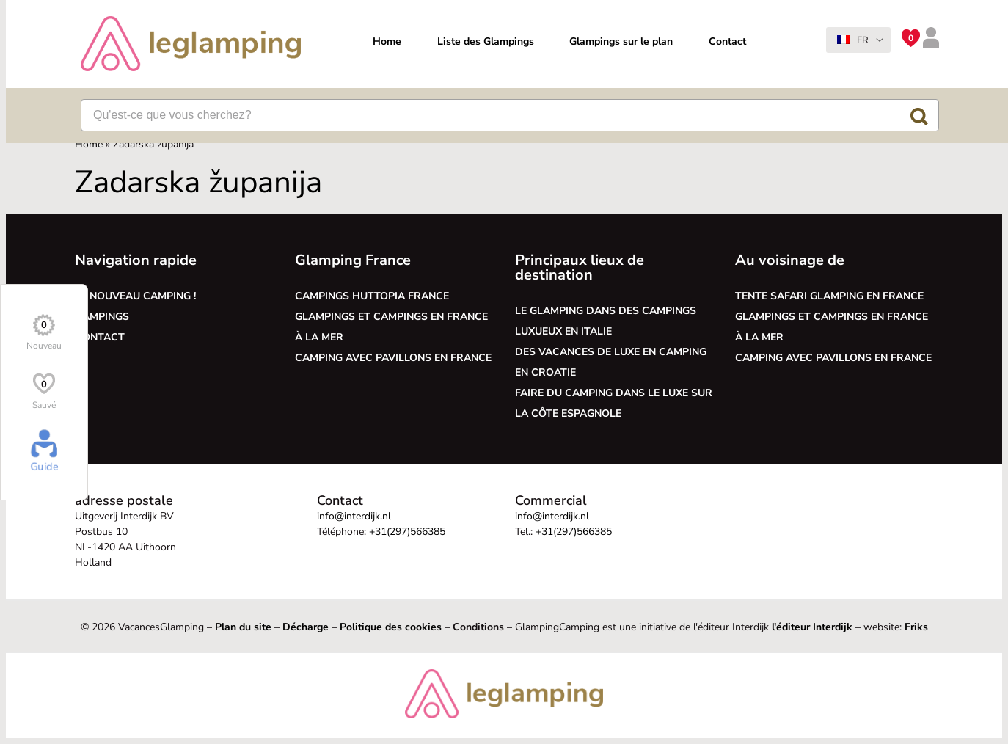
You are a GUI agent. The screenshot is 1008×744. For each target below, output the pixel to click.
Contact (727, 41)
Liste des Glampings (485, 41)
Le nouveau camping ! (135, 296)
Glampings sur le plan (621, 41)
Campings (102, 317)
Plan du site (243, 627)
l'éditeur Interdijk (812, 627)
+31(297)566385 (407, 532)
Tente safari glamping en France (829, 296)
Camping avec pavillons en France (393, 358)
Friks (916, 627)
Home (387, 41)
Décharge (305, 627)
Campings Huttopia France (372, 296)
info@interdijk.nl (354, 516)
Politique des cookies (391, 627)
